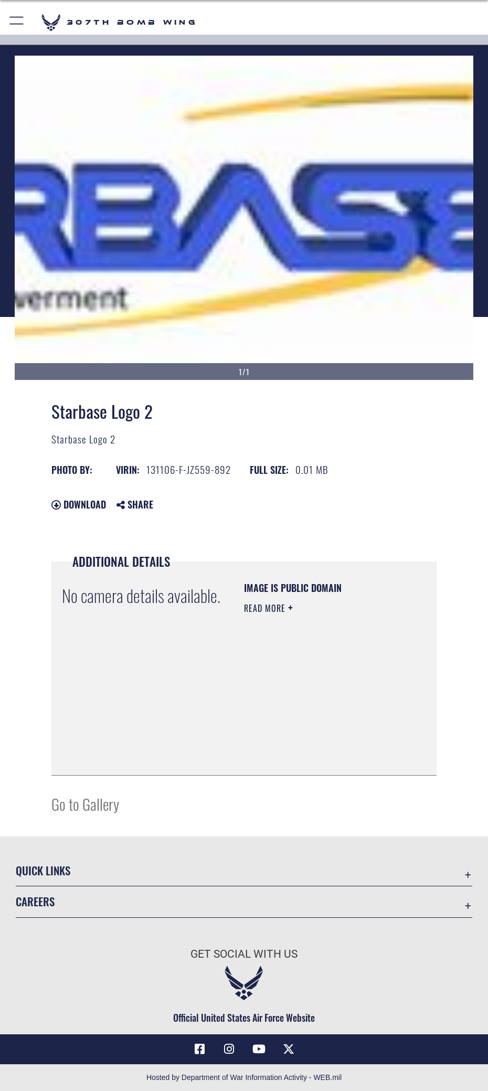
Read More (266, 608)
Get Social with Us (244, 953)
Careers (35, 901)
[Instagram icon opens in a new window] (229, 1049)
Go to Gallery (85, 803)
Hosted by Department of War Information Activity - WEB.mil (244, 1077)
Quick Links (43, 870)
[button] (17, 22)
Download (78, 504)
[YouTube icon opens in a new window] (259, 1049)
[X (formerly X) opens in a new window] (288, 1049)
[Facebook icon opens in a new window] (199, 1049)
